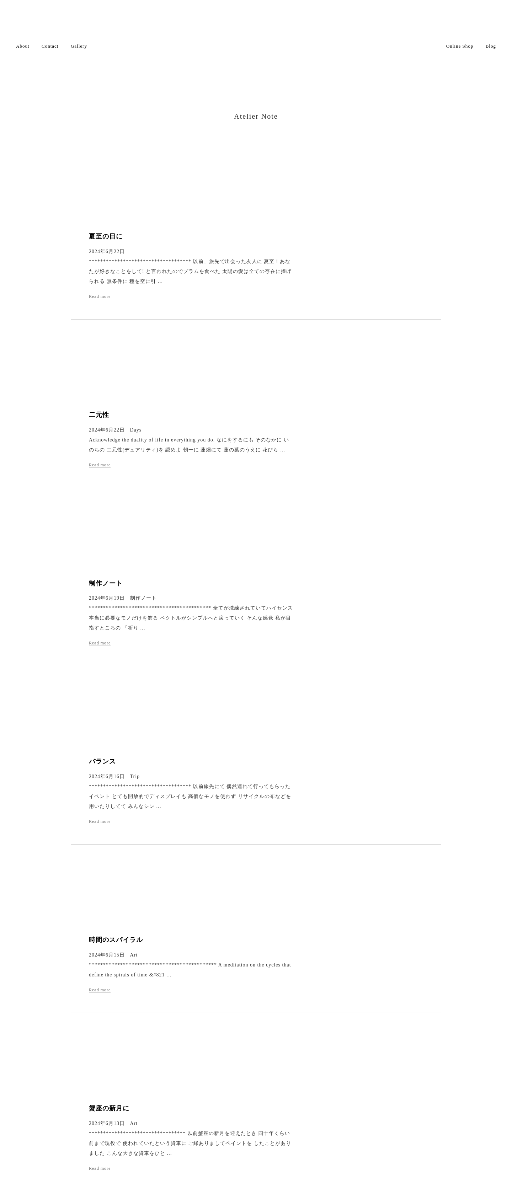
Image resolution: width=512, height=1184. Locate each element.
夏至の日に (254, 165)
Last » (311, 1023)
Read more (247, 225)
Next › (288, 1023)
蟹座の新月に (257, 700)
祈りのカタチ (257, 808)
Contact (50, 46)
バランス (250, 487)
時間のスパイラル (264, 594)
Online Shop (459, 46)
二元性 (247, 272)
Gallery (79, 46)
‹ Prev (200, 1023)
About (23, 46)
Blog (491, 46)
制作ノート (254, 379)
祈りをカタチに (260, 915)
